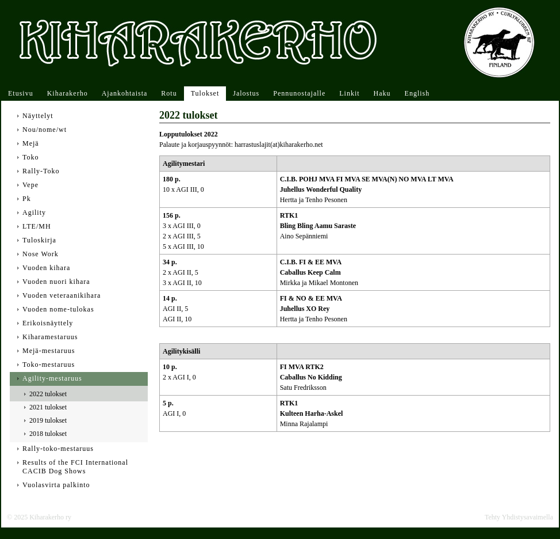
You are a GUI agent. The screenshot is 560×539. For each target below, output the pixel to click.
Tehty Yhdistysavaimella (519, 517)
